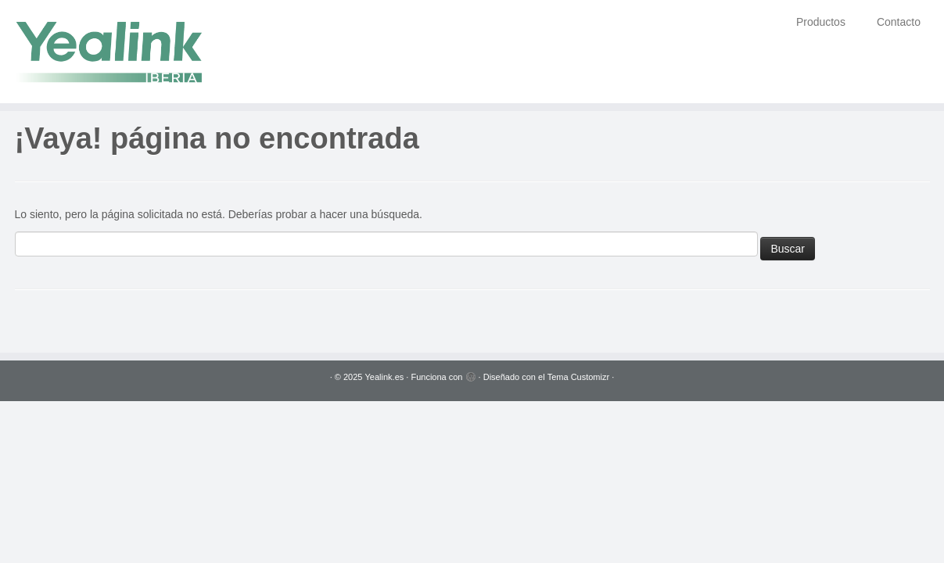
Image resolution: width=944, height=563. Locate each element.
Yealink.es (384, 377)
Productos (820, 22)
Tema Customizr (578, 377)
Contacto (899, 22)
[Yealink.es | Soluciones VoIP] (109, 51)
